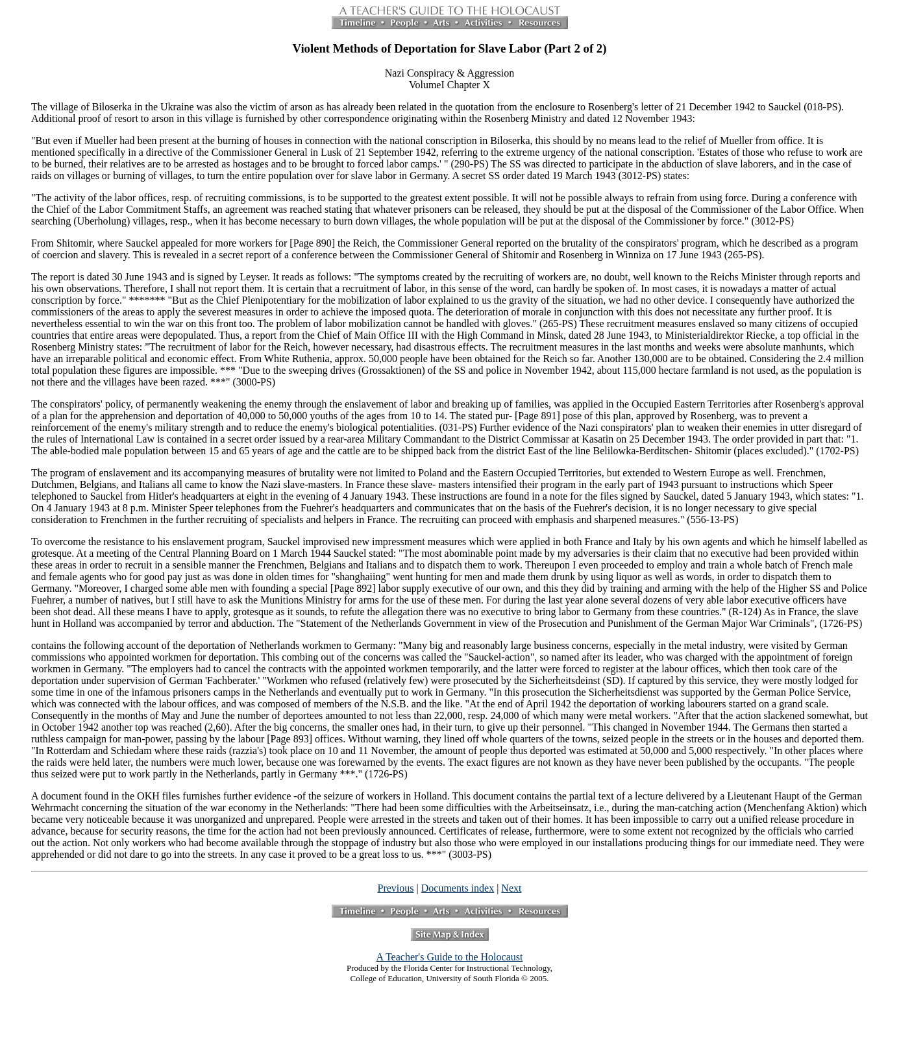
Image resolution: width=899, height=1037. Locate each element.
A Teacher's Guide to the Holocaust (449, 956)
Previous (396, 888)
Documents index (457, 888)
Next (511, 888)
